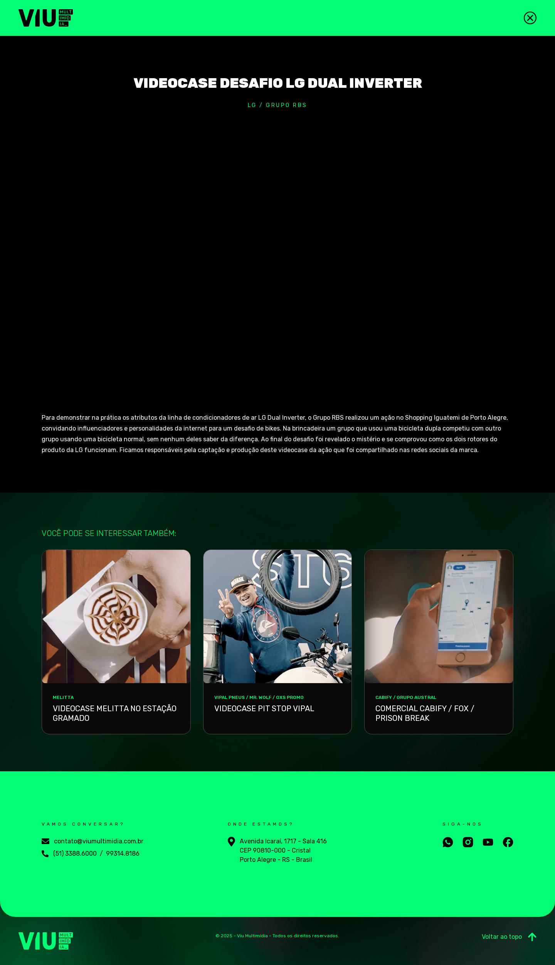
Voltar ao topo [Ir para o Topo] (509, 937)
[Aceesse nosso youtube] (488, 842)
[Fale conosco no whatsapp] (447, 842)
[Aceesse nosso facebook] (508, 842)
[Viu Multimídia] (45, 18)
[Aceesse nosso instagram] (467, 842)
